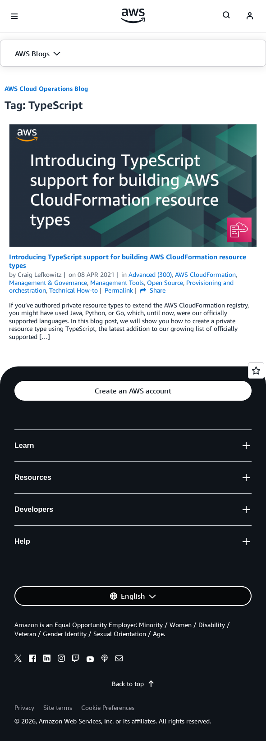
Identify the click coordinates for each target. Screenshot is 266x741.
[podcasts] (104, 659)
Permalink (119, 290)
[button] (133, 53)
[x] (18, 659)
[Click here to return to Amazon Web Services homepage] (133, 16)
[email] (119, 659)
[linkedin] (46, 659)
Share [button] (152, 290)
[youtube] (90, 659)
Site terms (57, 707)
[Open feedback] (256, 370)
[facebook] (32, 659)
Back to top (133, 683)
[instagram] (61, 659)
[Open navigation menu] (14, 16)
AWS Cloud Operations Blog (46, 88)
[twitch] (75, 659)
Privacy (24, 707)
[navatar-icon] (250, 16)
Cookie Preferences (107, 707)
